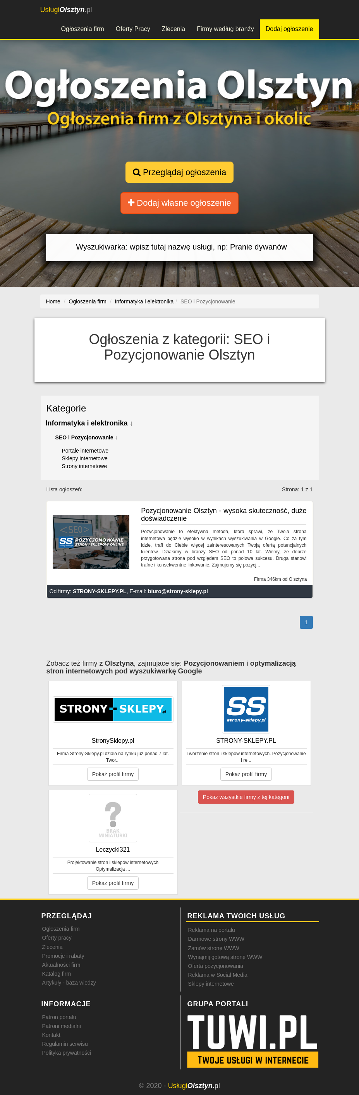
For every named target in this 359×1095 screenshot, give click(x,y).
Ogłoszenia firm (82, 29)
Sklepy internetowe (85, 458)
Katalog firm (56, 974)
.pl (66, 10)
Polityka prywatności (66, 1053)
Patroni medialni (61, 1026)
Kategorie (66, 408)
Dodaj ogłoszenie (289, 29)
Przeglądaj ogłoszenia (179, 172)
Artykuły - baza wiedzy (69, 983)
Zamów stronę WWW (213, 948)
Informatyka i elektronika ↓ (89, 423)
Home (53, 301)
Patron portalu (59, 1017)
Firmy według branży (225, 29)
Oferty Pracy (133, 29)
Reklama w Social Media (217, 975)
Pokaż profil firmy (113, 774)
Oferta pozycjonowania (215, 966)
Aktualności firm (61, 965)
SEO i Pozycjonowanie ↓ (86, 437)
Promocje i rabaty (63, 956)
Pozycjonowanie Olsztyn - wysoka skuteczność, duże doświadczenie (223, 514)
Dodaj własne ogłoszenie (179, 203)
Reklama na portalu (211, 930)
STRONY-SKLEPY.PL (99, 591)
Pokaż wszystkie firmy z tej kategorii (246, 797)
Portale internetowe (85, 451)
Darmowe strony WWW (216, 939)
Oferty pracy (57, 938)
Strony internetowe (84, 466)
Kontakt (51, 1035)
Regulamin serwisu (65, 1044)
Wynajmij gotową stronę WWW (225, 957)
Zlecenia (173, 29)
